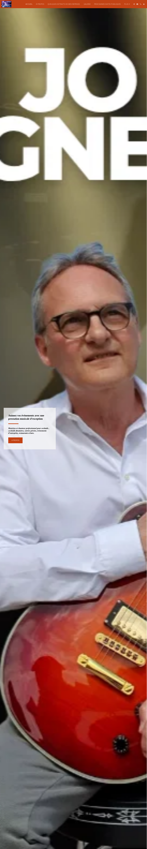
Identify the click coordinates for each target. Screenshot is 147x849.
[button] (134, 4)
